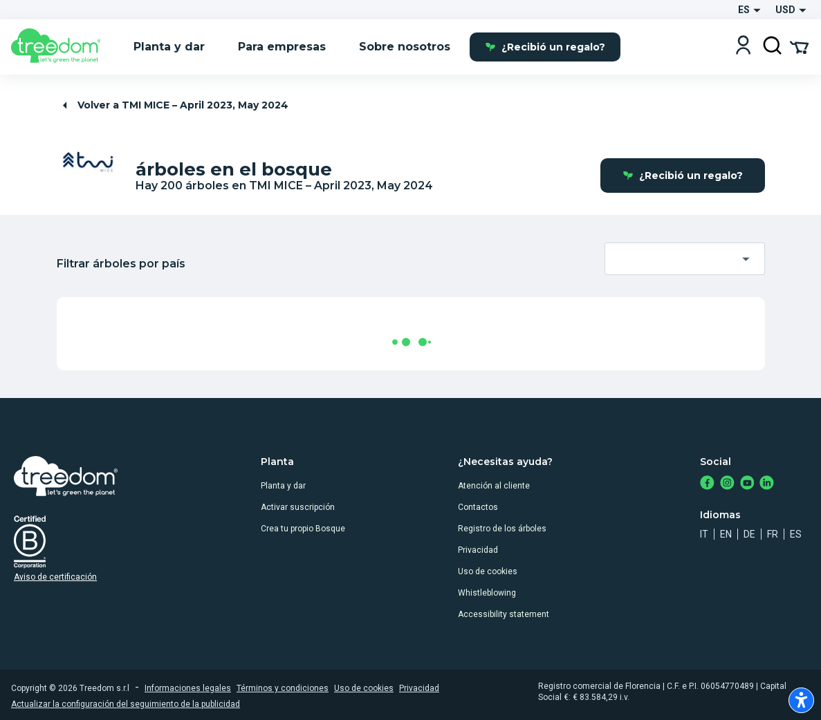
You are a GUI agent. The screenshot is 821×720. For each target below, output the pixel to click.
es (796, 534)
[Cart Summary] (799, 46)
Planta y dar (283, 486)
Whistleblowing (487, 593)
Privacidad (478, 550)
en (726, 534)
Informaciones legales (188, 688)
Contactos (478, 507)
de (749, 534)
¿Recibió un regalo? (545, 47)
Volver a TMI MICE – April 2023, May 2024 (173, 105)
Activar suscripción (298, 507)
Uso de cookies (487, 571)
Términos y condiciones (283, 688)
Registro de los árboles (502, 528)
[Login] (743, 46)
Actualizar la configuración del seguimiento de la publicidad (125, 704)
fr (772, 534)
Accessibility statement (503, 614)
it (704, 534)
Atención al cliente (494, 486)
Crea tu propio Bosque (303, 528)
